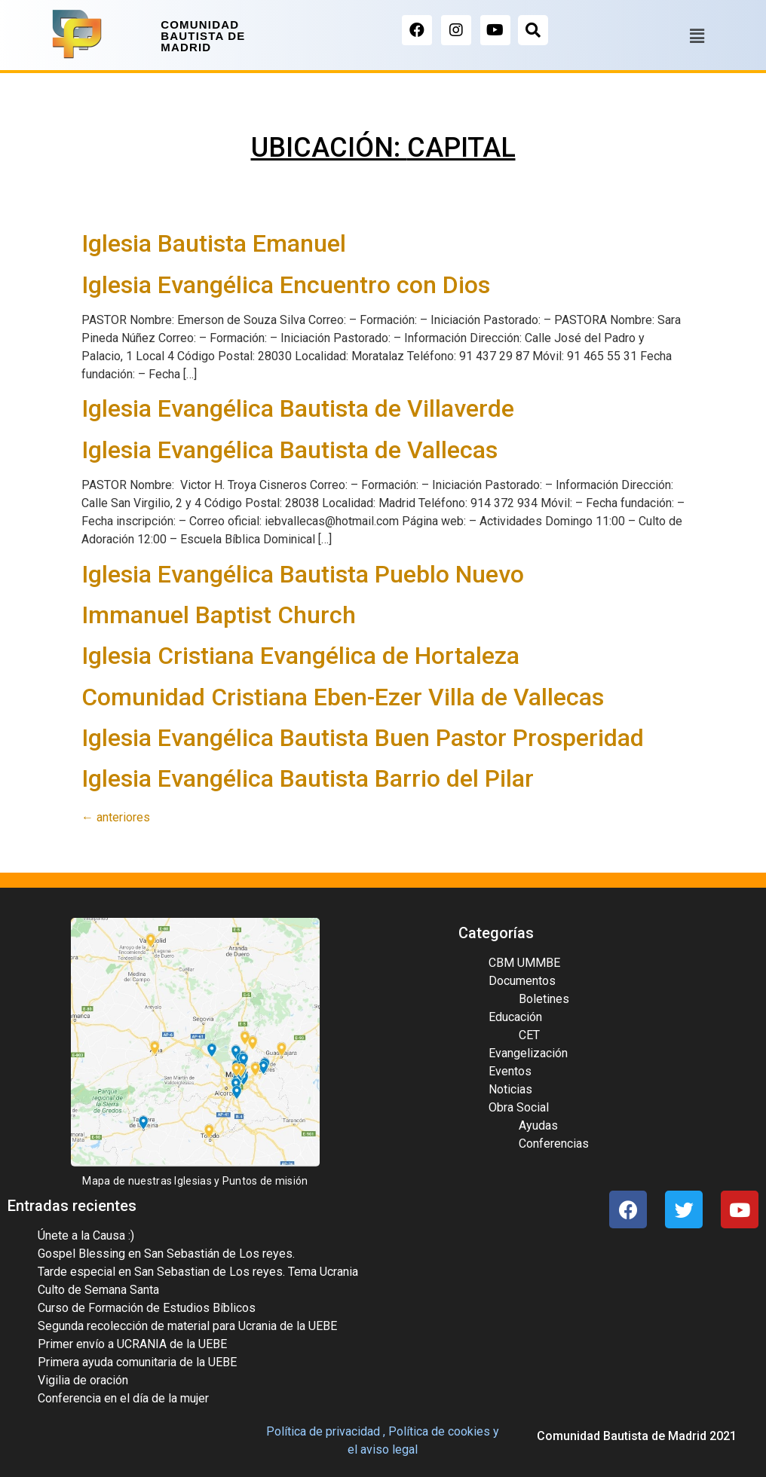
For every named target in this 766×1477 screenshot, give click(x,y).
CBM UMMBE (524, 963)
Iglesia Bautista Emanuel (213, 243)
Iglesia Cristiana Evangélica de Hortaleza (300, 655)
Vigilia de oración (83, 1380)
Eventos (510, 1071)
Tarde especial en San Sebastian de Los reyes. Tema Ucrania (198, 1271)
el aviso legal (383, 1449)
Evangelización (528, 1053)
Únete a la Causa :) (86, 1235)
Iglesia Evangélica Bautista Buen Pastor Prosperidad (362, 737)
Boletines (544, 999)
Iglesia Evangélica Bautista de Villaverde (297, 408)
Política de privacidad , (325, 1431)
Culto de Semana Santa (98, 1290)
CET (529, 1035)
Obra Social (519, 1107)
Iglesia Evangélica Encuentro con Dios (285, 285)
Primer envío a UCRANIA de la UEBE (132, 1344)
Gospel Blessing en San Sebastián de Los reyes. (166, 1253)
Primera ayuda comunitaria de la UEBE (137, 1362)
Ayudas (538, 1125)
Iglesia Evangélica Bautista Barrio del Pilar (307, 778)
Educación (515, 1017)
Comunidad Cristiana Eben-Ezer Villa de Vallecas (342, 697)
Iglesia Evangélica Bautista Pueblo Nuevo (302, 574)
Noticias (510, 1089)
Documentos (522, 981)
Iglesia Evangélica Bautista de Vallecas (289, 450)
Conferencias (554, 1143)
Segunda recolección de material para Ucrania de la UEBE (187, 1326)
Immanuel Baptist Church (218, 615)
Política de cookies (439, 1431)
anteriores (115, 817)
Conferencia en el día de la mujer (123, 1398)
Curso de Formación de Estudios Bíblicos (147, 1308)
